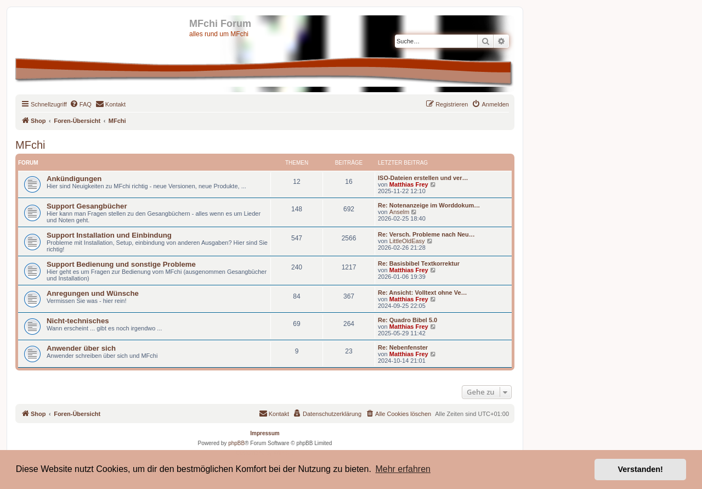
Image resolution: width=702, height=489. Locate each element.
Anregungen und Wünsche (93, 293)
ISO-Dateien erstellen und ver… (423, 178)
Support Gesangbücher (87, 206)
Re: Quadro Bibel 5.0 (407, 320)
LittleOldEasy (407, 241)
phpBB (236, 443)
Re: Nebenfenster (403, 347)
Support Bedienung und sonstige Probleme (121, 264)
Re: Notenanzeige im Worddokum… (429, 205)
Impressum (264, 433)
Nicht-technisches (78, 321)
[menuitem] (81, 104)
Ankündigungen (74, 179)
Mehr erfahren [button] (403, 469)
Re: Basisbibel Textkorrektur (419, 263)
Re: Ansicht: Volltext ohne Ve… (422, 292)
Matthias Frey (408, 184)
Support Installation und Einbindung (109, 235)
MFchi (30, 145)
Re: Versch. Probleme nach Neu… (426, 234)
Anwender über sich (81, 348)
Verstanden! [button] (640, 469)
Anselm (399, 212)
